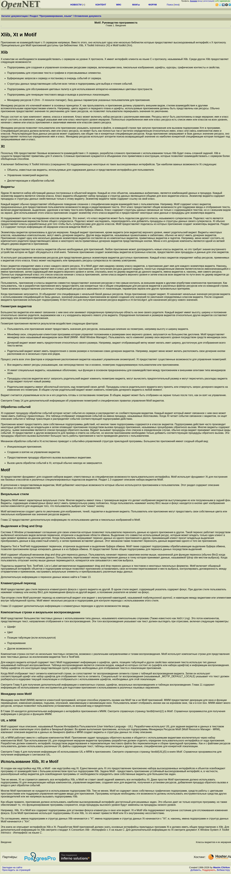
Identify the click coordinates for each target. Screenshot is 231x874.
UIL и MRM (8, 721)
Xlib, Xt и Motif (18, 34)
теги (176, 4)
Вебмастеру (223, 871)
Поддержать (209, 871)
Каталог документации (14, 16)
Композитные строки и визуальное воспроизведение (40, 612)
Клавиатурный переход (18, 583)
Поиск (170, 4)
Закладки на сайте (12, 868)
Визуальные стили (15, 494)
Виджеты (7, 186)
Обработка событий (16, 407)
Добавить (195, 871)
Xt (3, 146)
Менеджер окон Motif (16, 694)
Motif (5, 470)
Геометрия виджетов (16, 306)
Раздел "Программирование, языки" (51, 16)
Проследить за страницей (16, 871)
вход (200, 1)
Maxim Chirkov (221, 868)
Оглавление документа (87, 16)
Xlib (4, 52)
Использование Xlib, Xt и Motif (29, 762)
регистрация (208, 1)
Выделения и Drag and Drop (21, 526)
